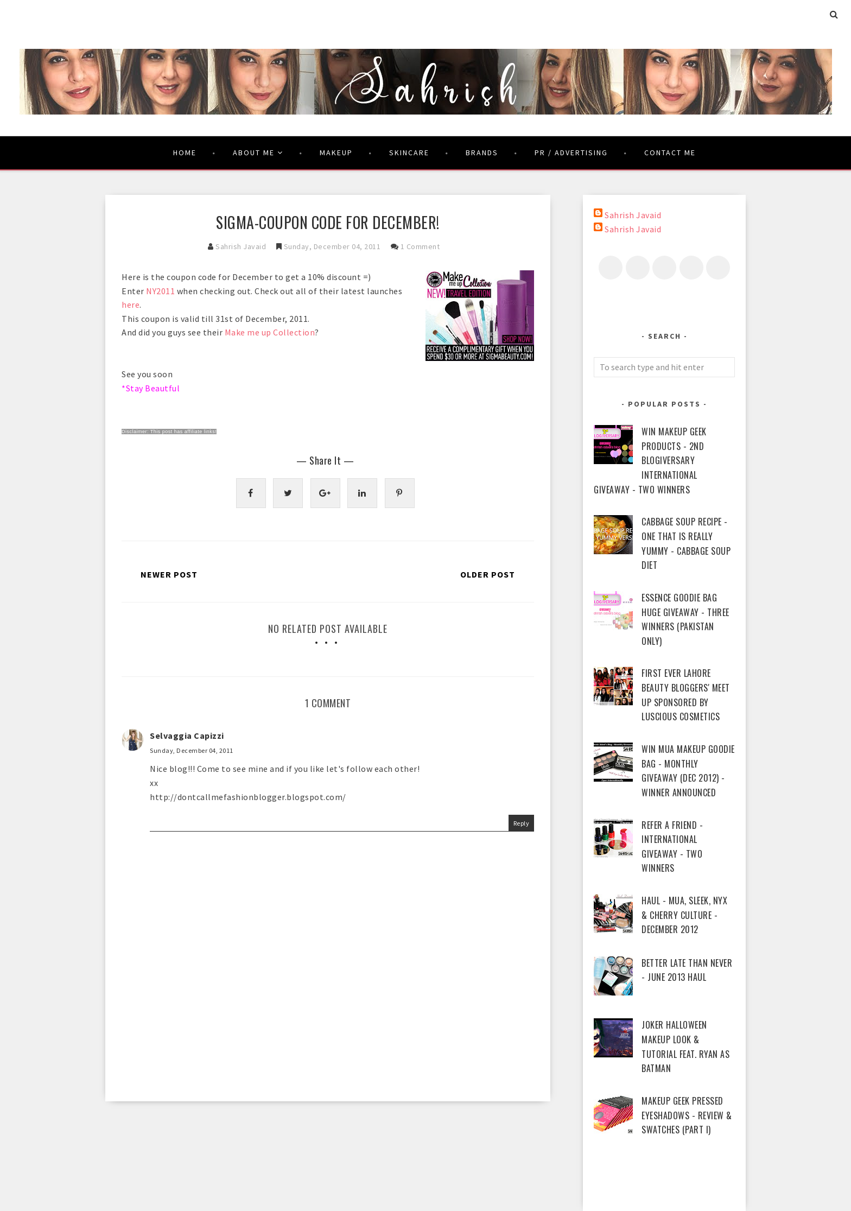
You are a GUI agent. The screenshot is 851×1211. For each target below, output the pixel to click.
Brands (482, 152)
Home (184, 152)
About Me (258, 152)
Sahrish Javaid (633, 215)
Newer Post (169, 574)
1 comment (420, 246)
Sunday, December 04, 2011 (191, 750)
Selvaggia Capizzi (187, 735)
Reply (521, 823)
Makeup (336, 152)
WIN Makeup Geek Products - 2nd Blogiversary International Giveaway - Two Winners (650, 460)
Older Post (487, 574)
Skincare (409, 152)
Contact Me (670, 152)
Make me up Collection (270, 332)
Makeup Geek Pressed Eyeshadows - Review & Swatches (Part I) (687, 1115)
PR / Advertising (571, 152)
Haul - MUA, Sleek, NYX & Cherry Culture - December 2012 (684, 915)
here (130, 304)
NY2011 (160, 291)
